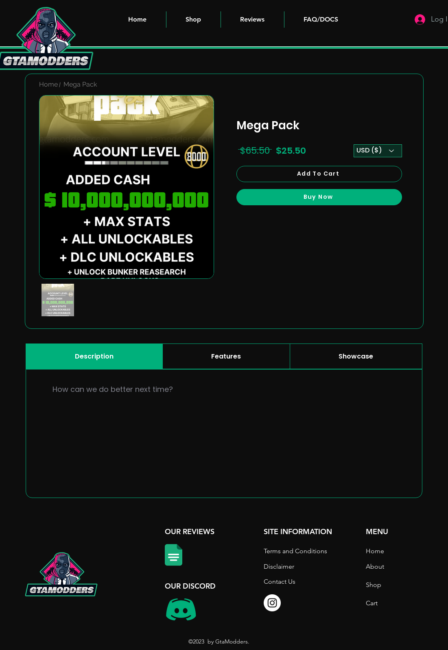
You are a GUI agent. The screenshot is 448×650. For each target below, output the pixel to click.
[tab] (94, 356)
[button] (321, 19)
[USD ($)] (378, 150)
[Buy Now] (319, 197)
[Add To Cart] (319, 174)
